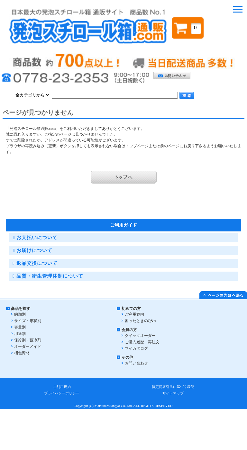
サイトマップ (173, 393)
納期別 (20, 314)
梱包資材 (22, 353)
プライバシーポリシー (61, 393)
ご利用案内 (134, 314)
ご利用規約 (62, 387)
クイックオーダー (140, 335)
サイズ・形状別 (27, 321)
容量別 (20, 327)
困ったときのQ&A (141, 321)
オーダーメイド (27, 346)
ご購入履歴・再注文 (142, 342)
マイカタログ (136, 348)
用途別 (20, 333)
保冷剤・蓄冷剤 (27, 340)
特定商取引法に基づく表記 (173, 387)
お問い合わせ (136, 363)
